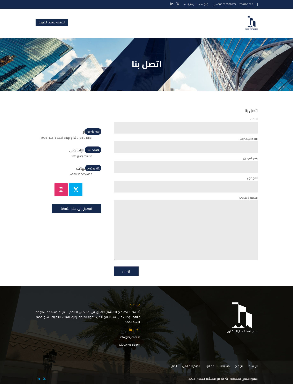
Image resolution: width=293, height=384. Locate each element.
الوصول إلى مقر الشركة (77, 208)
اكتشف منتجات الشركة (52, 22)
